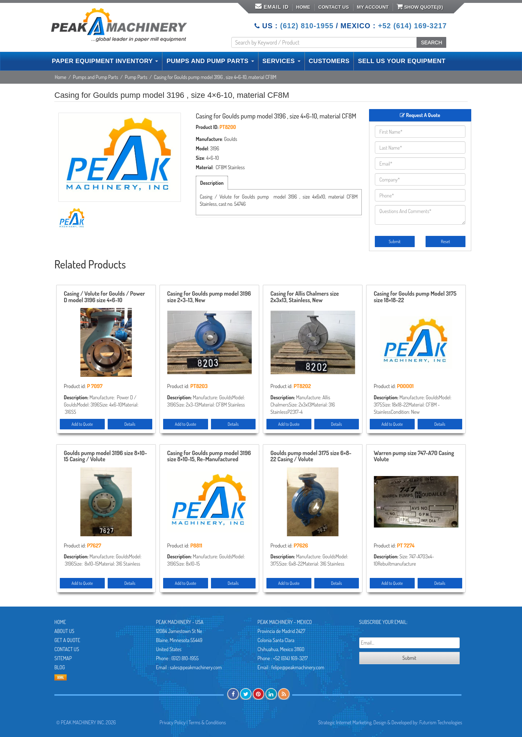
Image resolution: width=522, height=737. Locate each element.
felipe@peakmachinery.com (297, 667)
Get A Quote (67, 640)
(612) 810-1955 (307, 26)
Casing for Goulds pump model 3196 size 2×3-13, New (209, 297)
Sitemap (63, 658)
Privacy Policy (173, 722)
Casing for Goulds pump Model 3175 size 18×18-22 (415, 297)
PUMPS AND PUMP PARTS (210, 61)
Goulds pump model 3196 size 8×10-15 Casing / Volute (105, 456)
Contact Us (333, 7)
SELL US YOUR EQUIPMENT (402, 61)
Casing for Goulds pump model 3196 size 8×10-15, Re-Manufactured (209, 456)
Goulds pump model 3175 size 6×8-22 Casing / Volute (310, 456)
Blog (59, 667)
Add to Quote (82, 424)
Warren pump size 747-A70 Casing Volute (414, 456)
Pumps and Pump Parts (95, 77)
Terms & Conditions (207, 722)
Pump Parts (136, 77)
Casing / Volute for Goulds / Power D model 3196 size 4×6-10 (104, 297)
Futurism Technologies (440, 722)
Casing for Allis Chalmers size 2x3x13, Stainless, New (304, 297)
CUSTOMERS (329, 61)
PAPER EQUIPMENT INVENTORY (105, 61)
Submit (395, 241)
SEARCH (431, 42)
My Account (373, 7)
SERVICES (281, 61)
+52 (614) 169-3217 (412, 26)
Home (303, 7)
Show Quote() (420, 6)
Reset (445, 241)
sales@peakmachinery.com (195, 667)
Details (129, 424)
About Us (64, 631)
